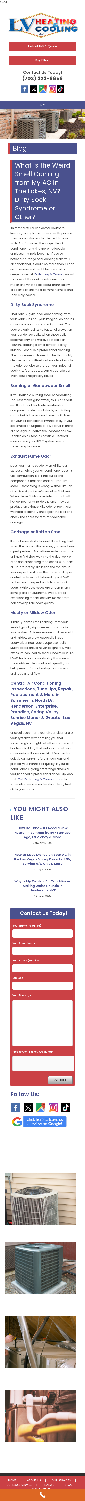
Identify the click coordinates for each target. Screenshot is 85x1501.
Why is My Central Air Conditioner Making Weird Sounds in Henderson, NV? (42, 886)
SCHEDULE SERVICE (19, 1485)
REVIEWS (48, 1485)
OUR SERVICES (61, 1480)
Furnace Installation (40, 1450)
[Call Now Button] (42, 1495)
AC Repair (40, 1233)
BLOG (69, 1485)
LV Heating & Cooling (49, 274)
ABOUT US (34, 1480)
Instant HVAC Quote (42, 46)
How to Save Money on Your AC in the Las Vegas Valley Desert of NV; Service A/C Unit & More (42, 859)
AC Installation (40, 1302)
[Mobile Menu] (42, 105)
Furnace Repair (40, 1376)
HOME (12, 1480)
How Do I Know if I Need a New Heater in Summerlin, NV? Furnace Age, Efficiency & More (42, 833)
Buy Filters (42, 60)
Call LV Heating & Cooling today (40, 779)
